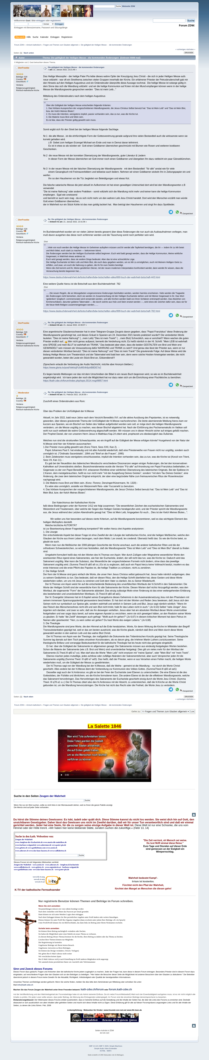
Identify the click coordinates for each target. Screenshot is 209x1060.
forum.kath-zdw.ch (120, 989)
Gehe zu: (136, 711)
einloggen (40, 20)
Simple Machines (115, 1046)
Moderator (23, 392)
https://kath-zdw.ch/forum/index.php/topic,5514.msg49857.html (75, 380)
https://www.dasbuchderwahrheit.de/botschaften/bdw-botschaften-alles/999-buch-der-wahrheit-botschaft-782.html (101, 311)
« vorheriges (181, 49)
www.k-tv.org (39, 879)
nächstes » (190, 49)
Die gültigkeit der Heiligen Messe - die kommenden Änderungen (76, 67)
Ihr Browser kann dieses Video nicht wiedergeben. (104, 755)
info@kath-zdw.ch (25, 985)
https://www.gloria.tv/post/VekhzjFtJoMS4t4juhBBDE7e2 (72, 367)
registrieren (55, 20)
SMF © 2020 (104, 1046)
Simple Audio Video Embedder (105, 1048)
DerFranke (23, 67)
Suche (18, 796)
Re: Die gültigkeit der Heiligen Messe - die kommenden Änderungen (78, 219)
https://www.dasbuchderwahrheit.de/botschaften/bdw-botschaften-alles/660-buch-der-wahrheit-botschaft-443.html (101, 277)
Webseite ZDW (128, 6)
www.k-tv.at (40, 882)
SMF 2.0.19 (93, 1046)
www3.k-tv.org (39, 877)
